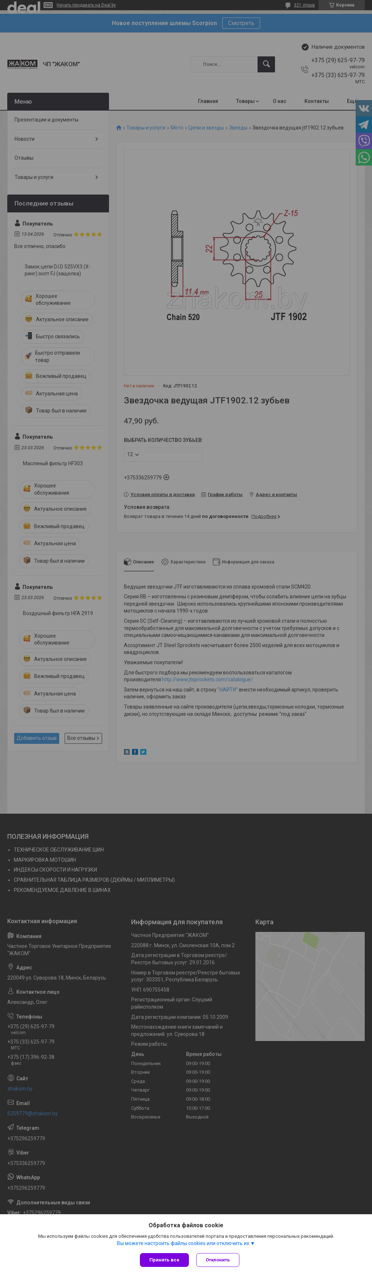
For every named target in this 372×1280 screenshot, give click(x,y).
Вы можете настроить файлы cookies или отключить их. (183, 1243)
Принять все (164, 1260)
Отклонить (218, 1260)
